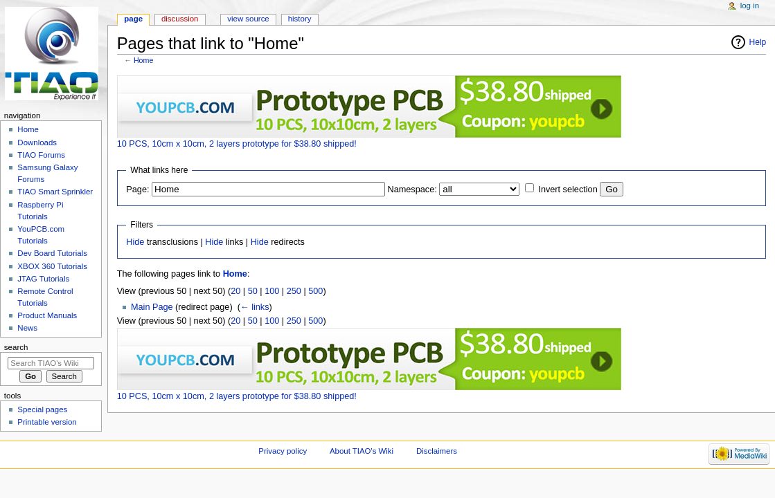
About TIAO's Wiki (361, 451)
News (27, 328)
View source (248, 19)
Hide (135, 242)
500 (315, 291)
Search (16, 347)
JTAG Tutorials (43, 279)
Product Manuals (47, 315)
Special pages (42, 409)
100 (272, 291)
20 (235, 291)
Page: (137, 189)
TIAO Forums (41, 155)
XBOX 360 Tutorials (52, 266)
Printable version (46, 422)
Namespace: (412, 189)
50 (253, 291)
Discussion (179, 19)
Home (143, 60)
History (300, 19)
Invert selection (567, 189)
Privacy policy (282, 451)
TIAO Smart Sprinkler (55, 191)
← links (254, 307)
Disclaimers (436, 451)
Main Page (152, 307)
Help (758, 42)
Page (133, 19)
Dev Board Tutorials (52, 253)
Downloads (37, 142)
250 (294, 291)
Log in (749, 5)
